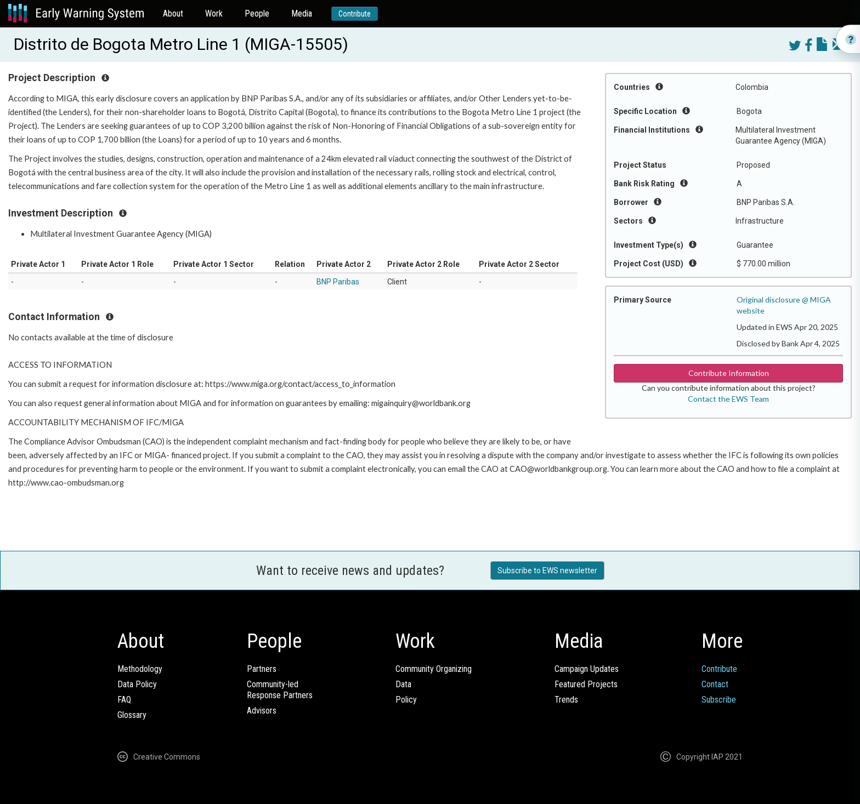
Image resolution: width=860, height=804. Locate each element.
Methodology (139, 669)
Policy (406, 699)
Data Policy (137, 684)
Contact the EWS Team (728, 398)
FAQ (124, 699)
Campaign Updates (587, 669)
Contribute (354, 13)
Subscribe (718, 699)
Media (301, 13)
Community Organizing (433, 669)
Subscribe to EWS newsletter (547, 570)
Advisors (261, 710)
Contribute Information (728, 373)
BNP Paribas (337, 281)
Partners (261, 669)
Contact (714, 684)
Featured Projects (586, 684)
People (257, 13)
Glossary (131, 715)
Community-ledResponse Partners (280, 689)
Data (403, 684)
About (173, 13)
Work (214, 13)
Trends (566, 699)
